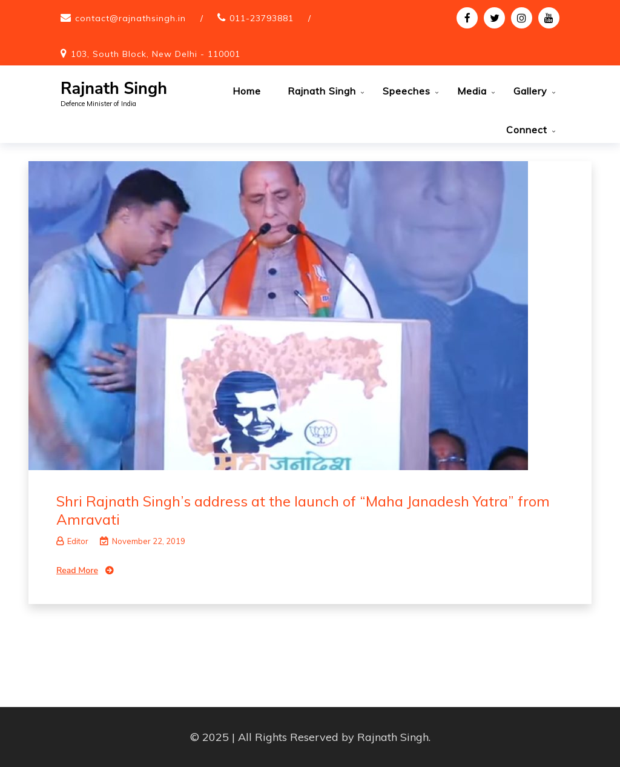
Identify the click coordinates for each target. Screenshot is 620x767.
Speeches (406, 91)
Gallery (530, 91)
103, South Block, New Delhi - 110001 (155, 53)
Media (472, 91)
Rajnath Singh (114, 89)
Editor (72, 541)
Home (246, 91)
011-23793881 (261, 18)
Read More (77, 570)
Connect (526, 130)
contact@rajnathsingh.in (130, 18)
